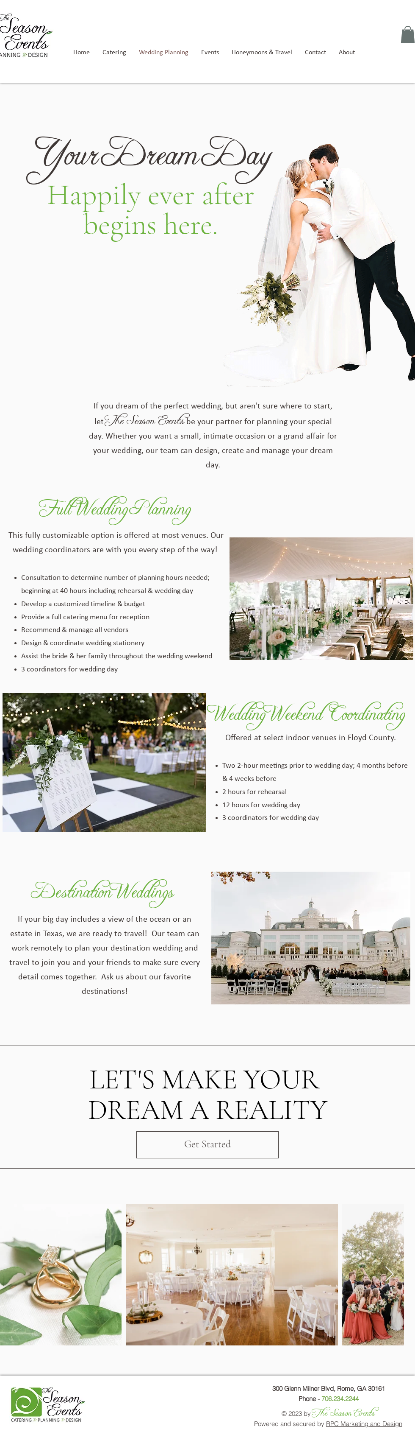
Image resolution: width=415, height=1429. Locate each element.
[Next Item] (389, 1274)
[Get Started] (207, 1144)
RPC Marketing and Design (364, 1424)
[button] (408, 34)
